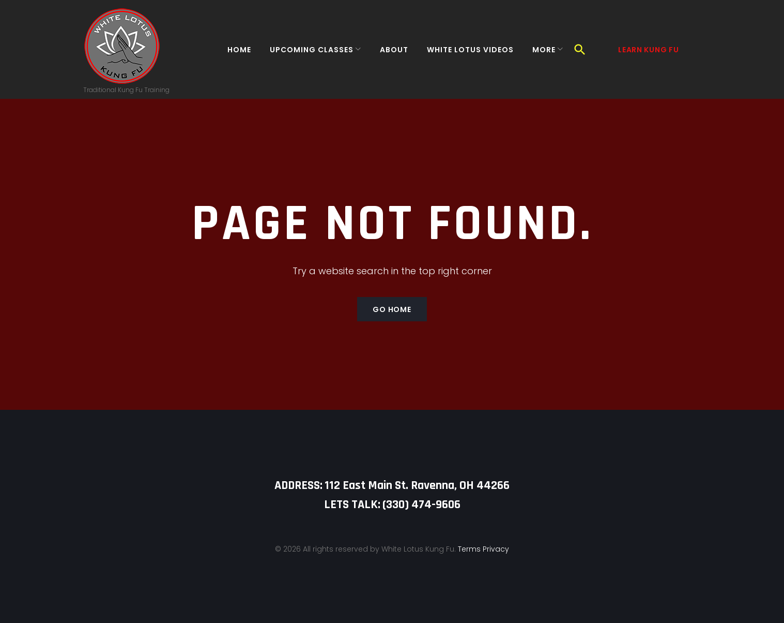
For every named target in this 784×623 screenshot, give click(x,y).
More (537, 54)
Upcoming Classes (305, 54)
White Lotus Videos (464, 54)
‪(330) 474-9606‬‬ (421, 504)
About (388, 54)
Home (233, 54)
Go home (392, 318)
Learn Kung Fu (648, 54)
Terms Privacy (483, 549)
